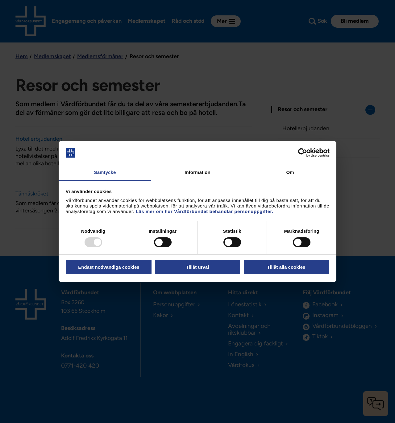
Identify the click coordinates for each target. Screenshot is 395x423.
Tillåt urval (197, 267)
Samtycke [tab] (105, 172)
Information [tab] (197, 172)
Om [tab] (290, 172)
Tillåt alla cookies (286, 267)
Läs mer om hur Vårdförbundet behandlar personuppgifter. (204, 211)
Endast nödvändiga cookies (108, 267)
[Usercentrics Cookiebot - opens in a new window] (303, 152)
